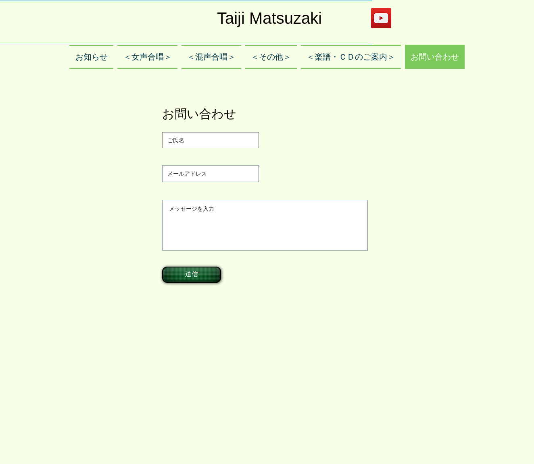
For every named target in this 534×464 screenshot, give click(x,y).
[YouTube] (381, 18)
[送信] (191, 275)
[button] (147, 57)
